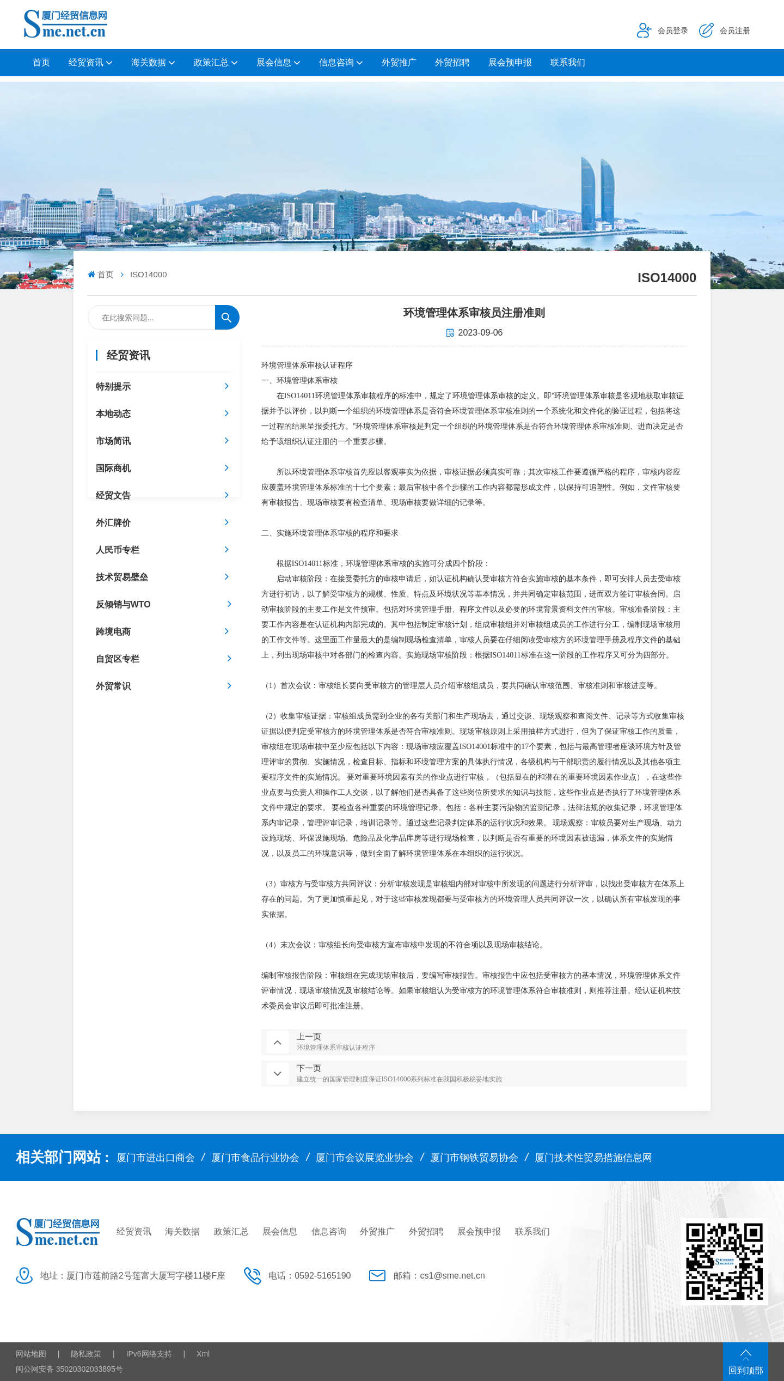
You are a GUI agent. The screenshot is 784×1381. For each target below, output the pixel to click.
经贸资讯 (86, 62)
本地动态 (113, 413)
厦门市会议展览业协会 (365, 1157)
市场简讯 (113, 441)
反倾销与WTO (123, 604)
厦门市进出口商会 (156, 1157)
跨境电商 (113, 631)
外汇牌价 (113, 522)
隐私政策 (86, 1353)
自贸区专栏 (117, 659)
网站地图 (31, 1353)
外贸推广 (399, 62)
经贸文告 (113, 495)
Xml (203, 1353)
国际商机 (113, 468)
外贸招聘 (452, 62)
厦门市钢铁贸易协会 (474, 1157)
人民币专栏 (117, 550)
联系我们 (567, 62)
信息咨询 (336, 62)
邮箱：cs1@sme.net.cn (439, 1275)
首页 (41, 62)
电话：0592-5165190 (309, 1275)
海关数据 (148, 62)
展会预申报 (510, 62)
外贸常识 (113, 686)
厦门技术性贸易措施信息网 (593, 1157)
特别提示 (113, 386)
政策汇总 (211, 62)
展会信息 (273, 62)
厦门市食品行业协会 (255, 1157)
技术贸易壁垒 (122, 577)
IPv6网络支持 (149, 1353)
